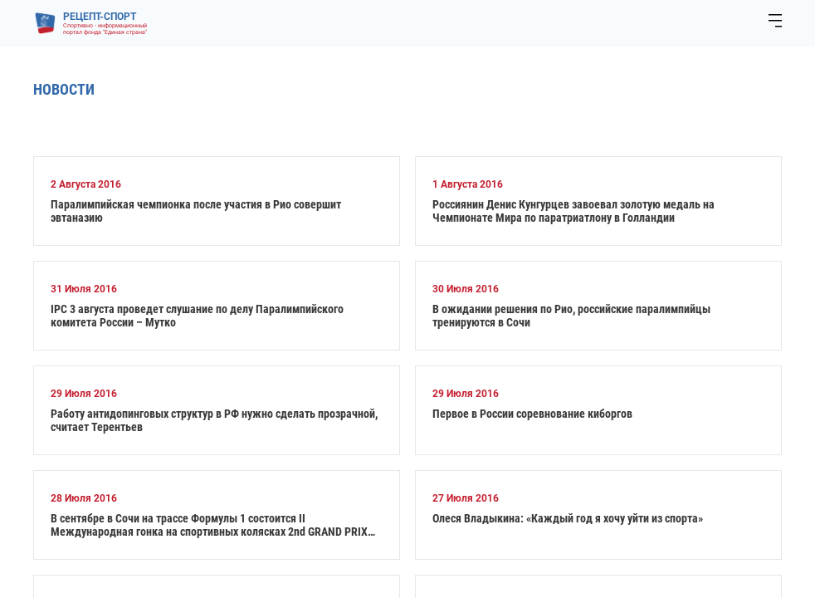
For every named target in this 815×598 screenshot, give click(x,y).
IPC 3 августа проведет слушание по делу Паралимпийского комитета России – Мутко (197, 315)
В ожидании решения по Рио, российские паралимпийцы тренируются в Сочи (571, 315)
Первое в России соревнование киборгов (532, 413)
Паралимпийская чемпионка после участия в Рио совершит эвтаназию (196, 211)
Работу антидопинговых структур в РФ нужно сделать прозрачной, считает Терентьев (214, 420)
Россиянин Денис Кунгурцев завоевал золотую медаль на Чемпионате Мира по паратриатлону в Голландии (573, 211)
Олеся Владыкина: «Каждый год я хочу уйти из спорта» (567, 518)
